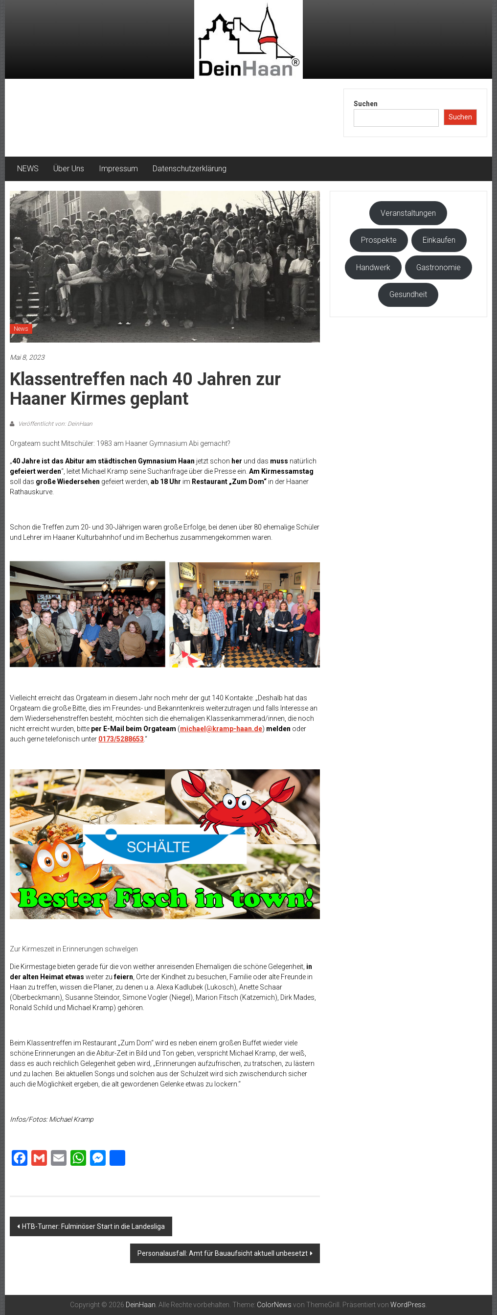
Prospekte (379, 240)
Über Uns (68, 168)
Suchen (366, 104)
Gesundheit (408, 294)
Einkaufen (439, 240)
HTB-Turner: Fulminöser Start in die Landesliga (93, 1226)
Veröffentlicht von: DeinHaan (54, 423)
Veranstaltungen (408, 213)
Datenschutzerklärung (189, 168)
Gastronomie (438, 267)
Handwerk (373, 267)
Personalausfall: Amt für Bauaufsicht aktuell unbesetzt (222, 1253)
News (21, 328)
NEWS (28, 168)
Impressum (118, 168)
